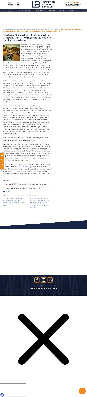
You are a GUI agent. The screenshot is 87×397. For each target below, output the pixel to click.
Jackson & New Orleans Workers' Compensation (19, 30)
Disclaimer (41, 289)
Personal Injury (40, 10)
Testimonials (51, 10)
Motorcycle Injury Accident (50, 30)
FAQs (59, 10)
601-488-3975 (77, 4)
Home (13, 10)
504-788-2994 (68, 4)
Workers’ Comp (29, 10)
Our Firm (20, 10)
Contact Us (72, 10)
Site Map (32, 289)
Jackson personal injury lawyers (26, 167)
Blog (64, 10)
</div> (13, 390)
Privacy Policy (53, 289)
